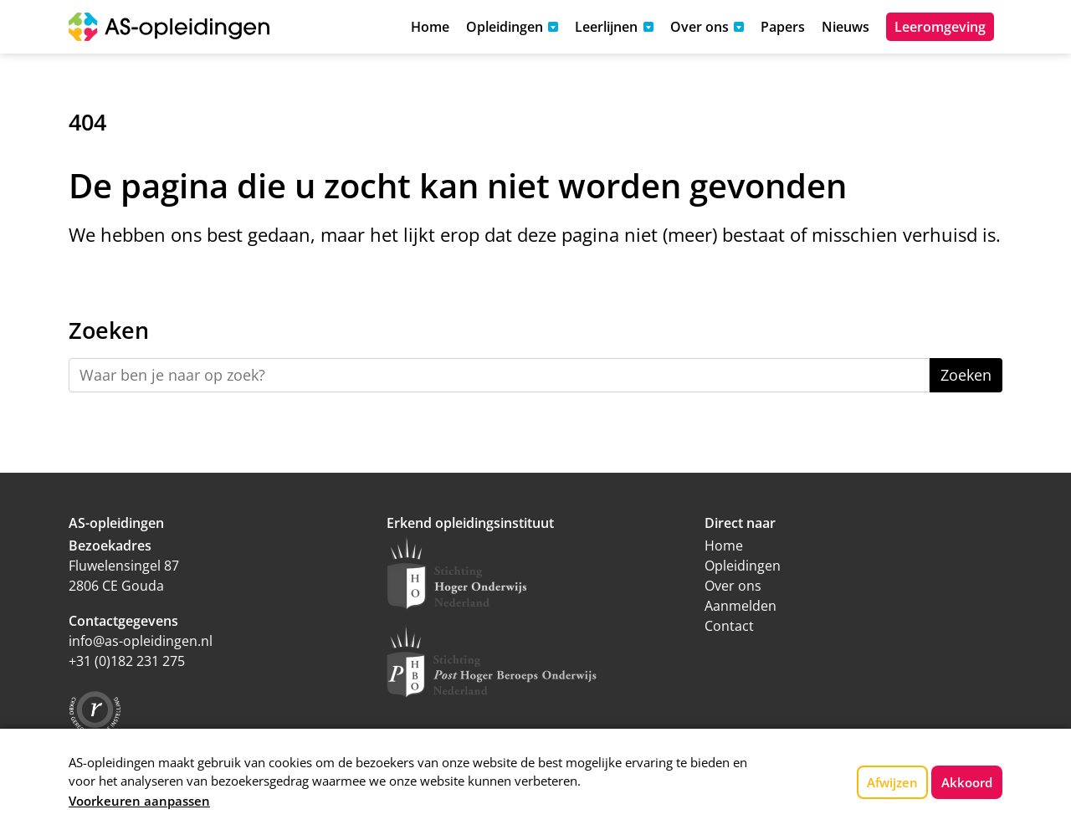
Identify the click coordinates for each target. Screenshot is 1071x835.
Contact (729, 626)
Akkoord (966, 782)
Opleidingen (743, 565)
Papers (783, 27)
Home (430, 27)
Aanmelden (740, 606)
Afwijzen (892, 782)
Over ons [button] (699, 27)
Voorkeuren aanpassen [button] (139, 800)
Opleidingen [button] (504, 27)
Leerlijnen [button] (606, 27)
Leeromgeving (940, 27)
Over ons (733, 585)
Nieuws (845, 27)
